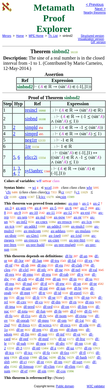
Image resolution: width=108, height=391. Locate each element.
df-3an (37, 260)
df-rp (88, 348)
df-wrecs (44, 325)
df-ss (88, 279)
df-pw (60, 283)
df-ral (93, 270)
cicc (42, 196)
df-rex (9, 274)
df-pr (93, 283)
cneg (22, 196)
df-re (40, 362)
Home (20, 35)
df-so (20, 297)
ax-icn (9, 226)
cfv (8, 192)
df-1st (79, 320)
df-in (73, 279)
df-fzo (64, 352)
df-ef (23, 371)
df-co (39, 302)
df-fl (82, 352)
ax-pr (78, 217)
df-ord (48, 306)
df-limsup (26, 366)
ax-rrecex (31, 240)
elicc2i (31, 157)
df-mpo (43, 320)
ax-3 (8, 208)
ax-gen (21, 208)
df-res (89, 302)
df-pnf (24, 339)
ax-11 (50, 212)
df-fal (72, 260)
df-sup (42, 334)
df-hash (81, 357)
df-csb (22, 279)
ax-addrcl (54, 226)
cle (6, 196)
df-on (65, 306)
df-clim (48, 366)
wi (34, 187)
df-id (57, 293)
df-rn (73, 302)
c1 (77, 192)
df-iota (23, 311)
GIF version (98, 42)
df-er (20, 329)
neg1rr (31, 140)
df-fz (46, 352)
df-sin (41, 371)
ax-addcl (30, 226)
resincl (31, 110)
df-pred (29, 306)
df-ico (9, 352)
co (48, 192)
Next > (100, 9)
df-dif (39, 279)
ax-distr (10, 235)
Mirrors (6, 35)
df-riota (80, 316)
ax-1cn (87, 222)
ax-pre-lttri (77, 240)
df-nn (79, 343)
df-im (58, 362)
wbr (89, 187)
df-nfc (41, 270)
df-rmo (28, 274)
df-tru (55, 260)
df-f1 (88, 311)
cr (62, 192)
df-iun (60, 288)
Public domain (65, 386)
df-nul (27, 283)
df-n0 (36, 348)
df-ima (10, 306)
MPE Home (36, 35)
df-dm (55, 302)
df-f (73, 311)
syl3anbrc (34, 170)
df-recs (65, 325)
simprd (31, 133)
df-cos (61, 371)
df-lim (82, 306)
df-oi (76, 334)
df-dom (71, 329)
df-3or (19, 260)
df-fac (43, 357)
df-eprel (76, 293)
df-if (43, 283)
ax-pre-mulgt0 (64, 245)
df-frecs (24, 325)
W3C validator (96, 386)
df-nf (8, 265)
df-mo (41, 265)
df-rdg (84, 325)
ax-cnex (42, 222)
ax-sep (22, 217)
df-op (9, 288)
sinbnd (31, 118)
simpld (31, 127)
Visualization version (91, 39)
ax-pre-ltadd (35, 245)
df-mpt (25, 293)
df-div (60, 343)
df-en (54, 329)
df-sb (25, 265)
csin (63, 196)
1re (28, 146)
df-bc (62, 357)
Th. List (53, 35)
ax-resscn (65, 222)
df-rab (64, 274)
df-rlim (70, 366)
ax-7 (83, 208)
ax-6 (68, 208)
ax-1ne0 (55, 235)
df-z (53, 348)
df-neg (41, 343)
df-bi (68, 256)
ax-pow (59, 217)
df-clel (24, 270)
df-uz (70, 348)
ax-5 (53, 208)
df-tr (42, 293)
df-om (62, 320)
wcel (48, 187)
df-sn (77, 283)
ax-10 (33, 212)
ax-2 (96, 203)
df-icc (28, 352)
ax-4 (38, 208)
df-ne (59, 270)
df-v (80, 274)
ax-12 (67, 212)
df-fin (25, 334)
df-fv (42, 316)
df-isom (61, 316)
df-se (52, 297)
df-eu (59, 265)
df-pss (9, 283)
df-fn (58, 311)
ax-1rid (76, 235)
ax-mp (73, 203)
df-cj (23, 362)
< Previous (95, 4)
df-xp (86, 297)
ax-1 (85, 203)
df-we (68, 297)
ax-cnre (53, 240)
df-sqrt (77, 362)
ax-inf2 (21, 222)
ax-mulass (83, 231)
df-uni (26, 288)
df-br (78, 288)
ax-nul (40, 217)
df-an (83, 256)
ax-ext (85, 212)
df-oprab (22, 320)
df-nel (75, 270)
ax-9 (17, 212)
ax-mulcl (77, 226)
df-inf (60, 334)
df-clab (76, 265)
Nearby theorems (95, 12)
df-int (43, 288)
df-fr (36, 297)
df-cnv (21, 302)
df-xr (62, 339)
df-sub (21, 343)
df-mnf (43, 339)
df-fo (8, 316)
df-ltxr (80, 339)
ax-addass (58, 231)
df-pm (36, 329)
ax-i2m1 (32, 235)
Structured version (92, 35)
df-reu (46, 274)
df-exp (24, 357)
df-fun (41, 311)
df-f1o (26, 316)
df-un (57, 279)
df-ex (88, 260)
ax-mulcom (32, 231)
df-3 (19, 348)
